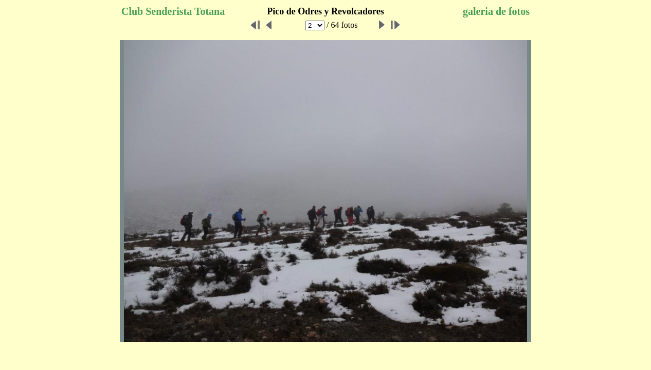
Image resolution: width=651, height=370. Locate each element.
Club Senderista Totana (173, 11)
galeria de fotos (496, 11)
